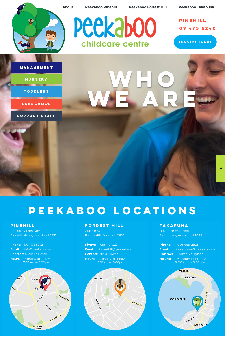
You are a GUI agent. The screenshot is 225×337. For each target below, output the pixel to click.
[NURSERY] (36, 79)
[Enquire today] (195, 42)
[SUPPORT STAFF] (36, 116)
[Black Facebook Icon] (221, 168)
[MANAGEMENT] (36, 67)
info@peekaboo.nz (31, 249)
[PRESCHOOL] (36, 104)
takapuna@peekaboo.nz (188, 249)
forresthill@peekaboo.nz (110, 249)
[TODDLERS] (36, 91)
